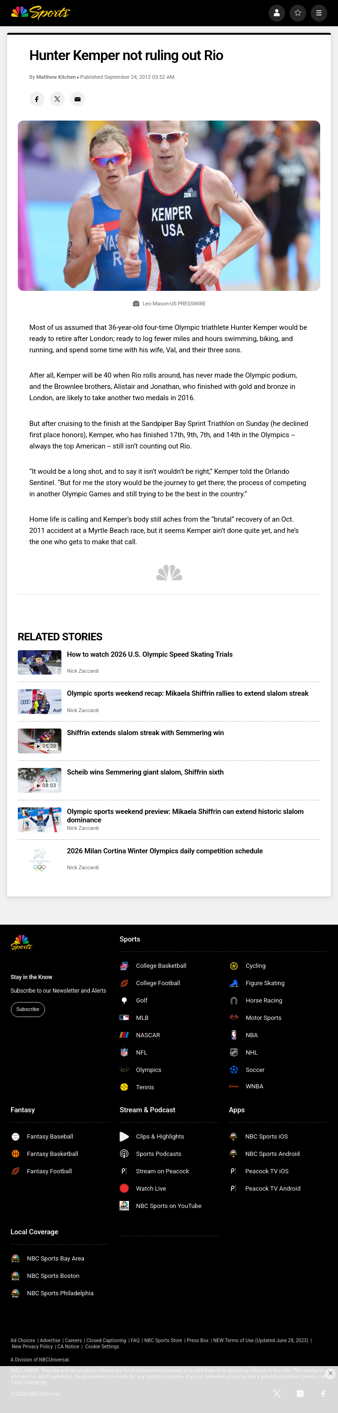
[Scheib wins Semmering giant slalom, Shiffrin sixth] (40, 780)
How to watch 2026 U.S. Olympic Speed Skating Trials (150, 654)
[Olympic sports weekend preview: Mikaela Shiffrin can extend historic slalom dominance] (40, 819)
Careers (73, 1340)
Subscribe (27, 1009)
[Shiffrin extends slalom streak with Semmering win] (40, 741)
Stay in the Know (32, 977)
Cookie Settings (102, 1347)
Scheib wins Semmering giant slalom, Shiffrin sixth (145, 772)
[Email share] (77, 98)
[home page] (41, 13)
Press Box (197, 1340)
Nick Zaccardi (83, 671)
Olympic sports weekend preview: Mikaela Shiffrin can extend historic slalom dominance (185, 815)
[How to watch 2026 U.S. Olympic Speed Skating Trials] (40, 662)
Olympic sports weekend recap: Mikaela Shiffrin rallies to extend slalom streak (187, 693)
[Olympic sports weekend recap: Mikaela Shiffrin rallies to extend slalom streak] (40, 701)
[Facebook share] (37, 98)
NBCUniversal (53, 1360)
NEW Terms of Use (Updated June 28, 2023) (260, 1340)
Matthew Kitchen (56, 77)
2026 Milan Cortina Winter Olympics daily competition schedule (165, 851)
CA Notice (68, 1347)
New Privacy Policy (32, 1347)
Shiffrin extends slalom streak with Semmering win (145, 733)
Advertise (50, 1340)
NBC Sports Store (163, 1340)
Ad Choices (23, 1340)
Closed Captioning (106, 1340)
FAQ (135, 1340)
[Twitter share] (57, 98)
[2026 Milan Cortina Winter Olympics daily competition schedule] (40, 859)
